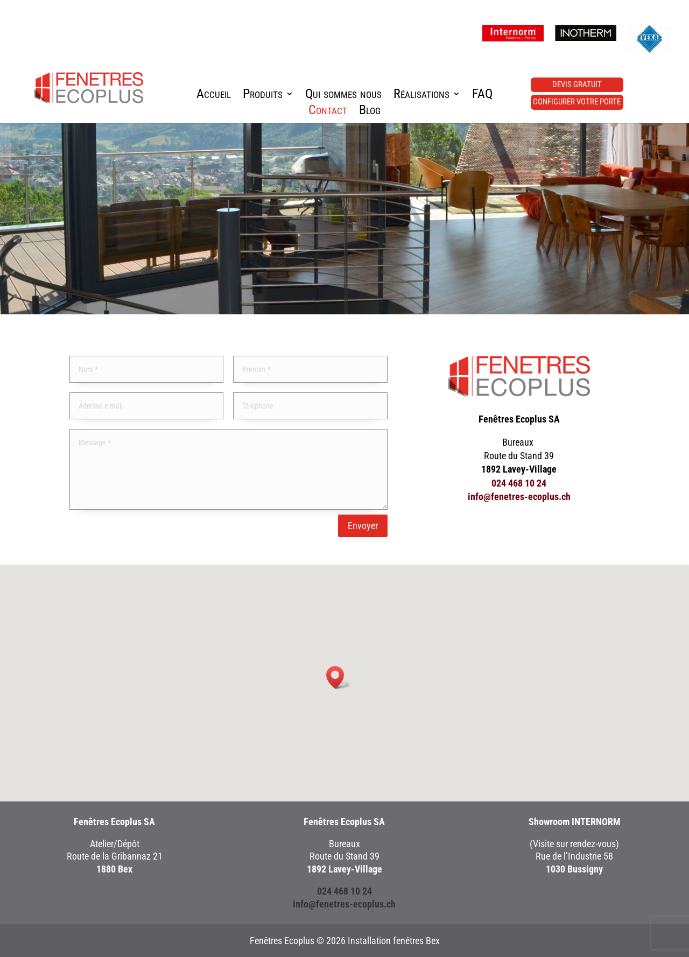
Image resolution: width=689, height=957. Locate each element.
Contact (327, 111)
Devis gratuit (577, 84)
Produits (263, 95)
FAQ (482, 95)
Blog (370, 111)
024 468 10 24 (518, 483)
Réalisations (421, 95)
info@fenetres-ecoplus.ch (519, 496)
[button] (338, 677)
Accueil (213, 95)
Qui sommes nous (343, 95)
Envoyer (363, 525)
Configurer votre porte (577, 102)
